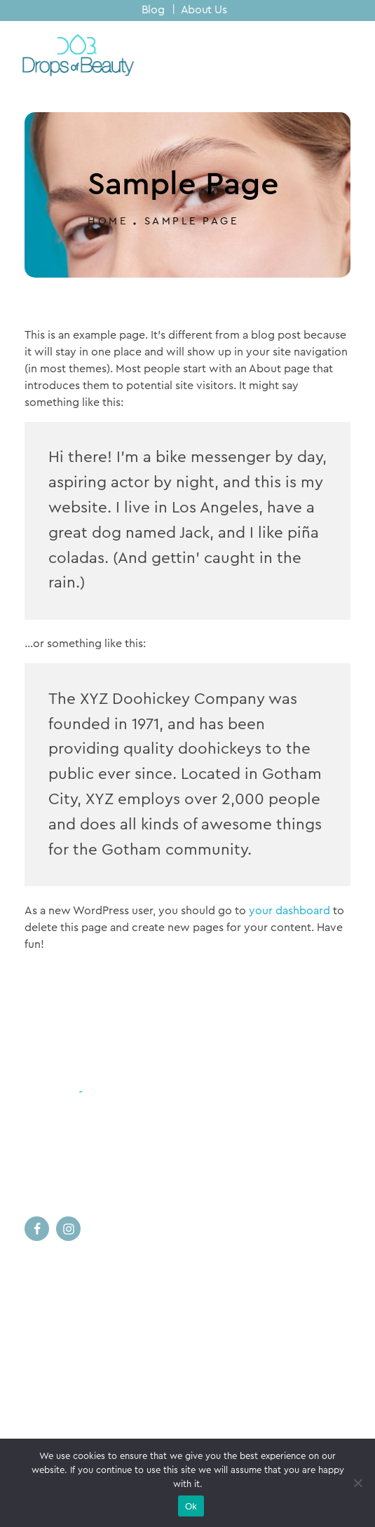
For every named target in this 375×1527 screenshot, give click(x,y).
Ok (191, 1506)
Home (108, 221)
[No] (357, 1483)
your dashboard (289, 910)
